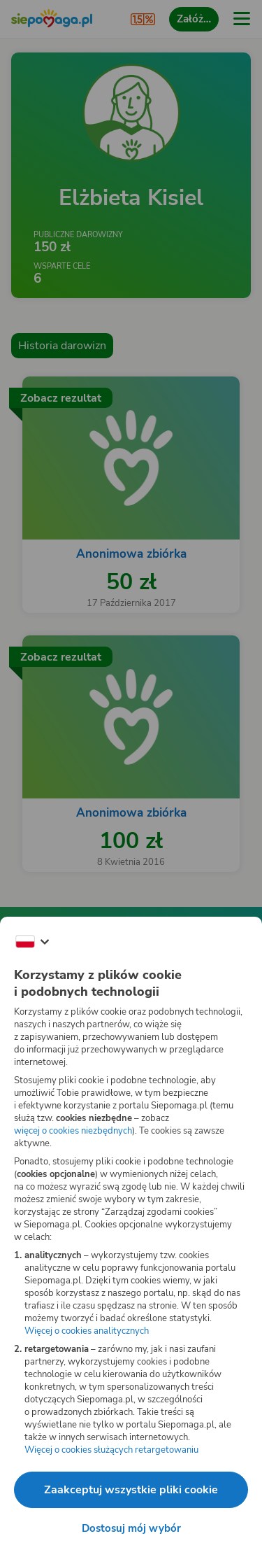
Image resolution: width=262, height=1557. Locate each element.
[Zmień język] (32, 942)
